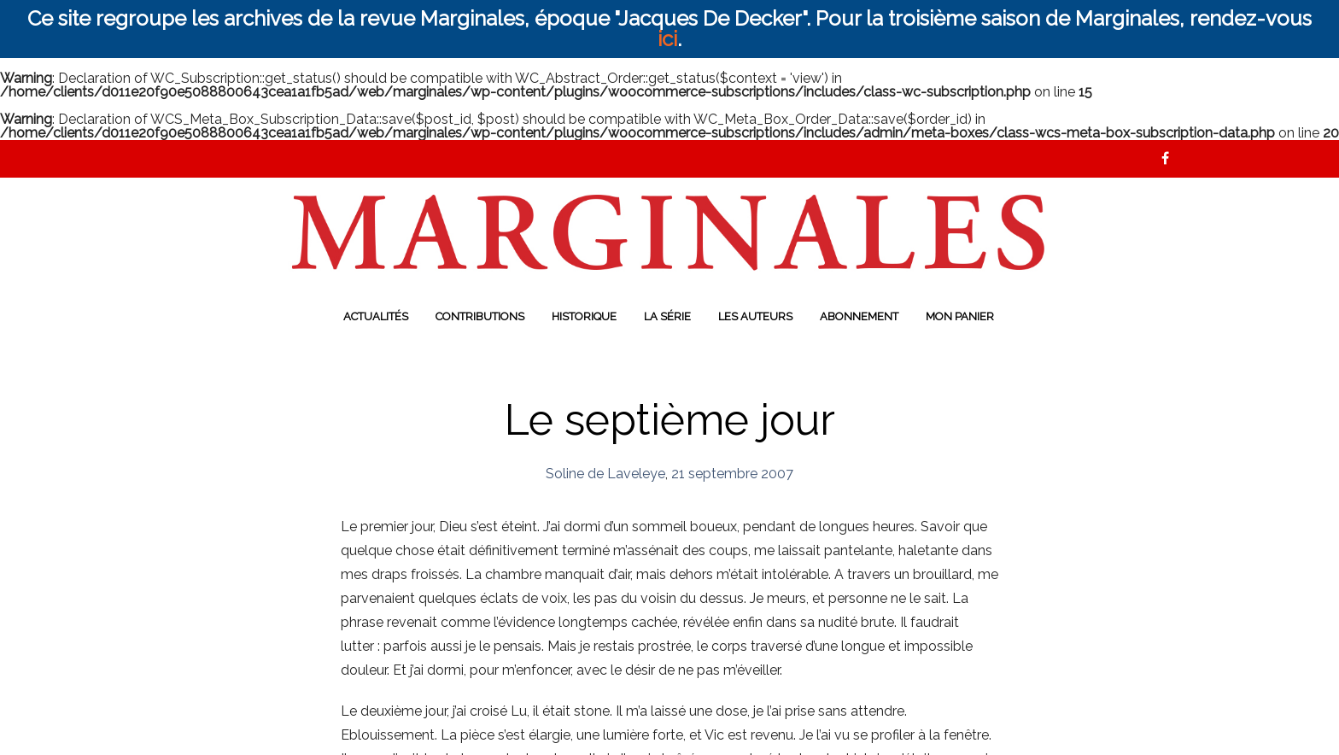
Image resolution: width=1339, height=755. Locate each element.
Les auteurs (755, 316)
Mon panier (960, 316)
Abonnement (859, 316)
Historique (584, 316)
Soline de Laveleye (605, 473)
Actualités (375, 316)
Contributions (480, 316)
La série (667, 316)
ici (667, 38)
